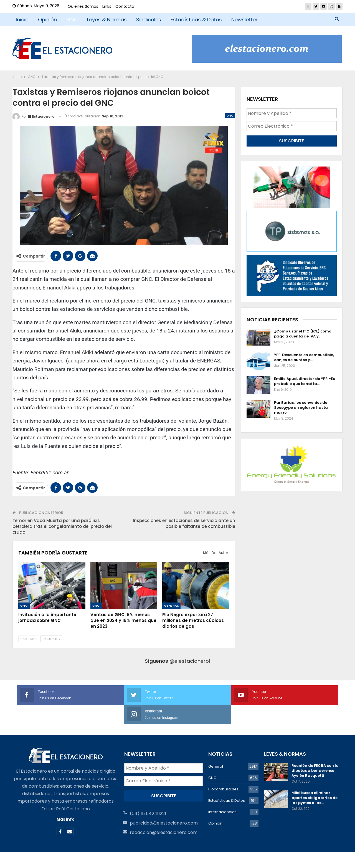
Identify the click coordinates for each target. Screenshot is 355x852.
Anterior (28, 639)
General (171, 605)
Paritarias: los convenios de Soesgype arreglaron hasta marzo (301, 407)
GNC (72, 19)
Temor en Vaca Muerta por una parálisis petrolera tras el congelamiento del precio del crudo (62, 526)
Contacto (124, 6)
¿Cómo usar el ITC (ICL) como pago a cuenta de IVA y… (302, 333)
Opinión (47, 19)
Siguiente (51, 639)
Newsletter (244, 19)
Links (106, 6)
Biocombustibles (223, 769)
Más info (66, 800)
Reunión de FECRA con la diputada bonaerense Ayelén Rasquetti (315, 751)
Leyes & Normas (107, 19)
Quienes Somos (83, 6)
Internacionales (222, 792)
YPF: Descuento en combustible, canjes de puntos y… (304, 357)
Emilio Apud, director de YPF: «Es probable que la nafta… (304, 381)
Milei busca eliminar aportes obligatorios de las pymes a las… (314, 778)
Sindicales (148, 19)
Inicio (22, 19)
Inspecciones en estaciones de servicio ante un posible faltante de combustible (184, 523)
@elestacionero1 (190, 660)
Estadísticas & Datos (196, 19)
